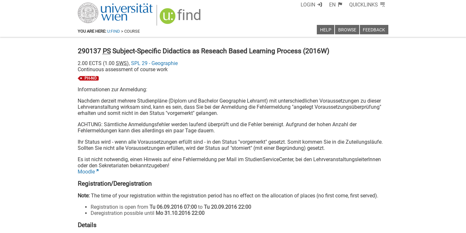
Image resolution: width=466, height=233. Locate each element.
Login (308, 5)
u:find (113, 31)
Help (325, 30)
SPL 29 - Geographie (154, 63)
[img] (181, 18)
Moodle (86, 172)
